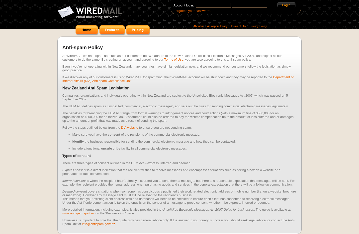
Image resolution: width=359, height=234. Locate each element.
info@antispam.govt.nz (98, 224)
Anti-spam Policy (217, 26)
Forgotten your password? (192, 11)
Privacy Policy (258, 26)
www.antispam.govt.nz (78, 213)
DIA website (129, 127)
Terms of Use (239, 26)
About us (198, 26)
